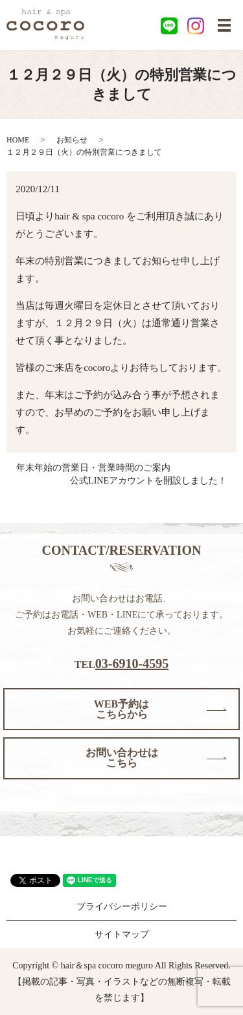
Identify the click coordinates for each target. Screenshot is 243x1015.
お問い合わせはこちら (122, 757)
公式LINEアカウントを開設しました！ (148, 480)
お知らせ (71, 139)
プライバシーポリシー (121, 906)
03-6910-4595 (131, 663)
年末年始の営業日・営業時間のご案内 (93, 468)
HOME (17, 139)
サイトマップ (122, 934)
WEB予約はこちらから (121, 709)
